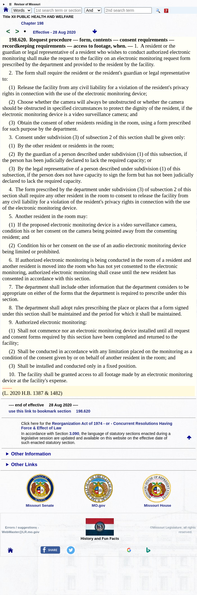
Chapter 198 (32, 23)
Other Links (24, 464)
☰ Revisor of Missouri (23, 4)
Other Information (31, 454)
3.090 (74, 433)
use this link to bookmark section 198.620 (49, 411)
